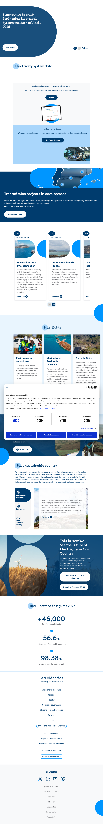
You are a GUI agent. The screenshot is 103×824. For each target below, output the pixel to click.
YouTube (55, 779)
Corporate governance (51, 705)
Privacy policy (51, 812)
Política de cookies (51, 792)
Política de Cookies (47, 408)
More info (10, 47)
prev (49, 304)
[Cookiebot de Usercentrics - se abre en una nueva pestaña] (88, 387)
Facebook (63, 779)
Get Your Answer (52, 140)
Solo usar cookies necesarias (21, 435)
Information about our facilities (51, 744)
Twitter (40, 779)
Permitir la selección (51, 435)
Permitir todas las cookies (82, 435)
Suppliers (51, 695)
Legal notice (51, 807)
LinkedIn (48, 779)
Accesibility (51, 817)
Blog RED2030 (51, 772)
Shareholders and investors (51, 710)
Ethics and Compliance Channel (51, 726)
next (53, 304)
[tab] (23, 495)
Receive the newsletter (51, 756)
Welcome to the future (51, 690)
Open (51, 97)
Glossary (51, 802)
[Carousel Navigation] (51, 304)
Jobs (51, 720)
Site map (51, 797)
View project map (15, 214)
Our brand (51, 715)
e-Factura (51, 700)
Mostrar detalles (87, 428)
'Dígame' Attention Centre (51, 739)
